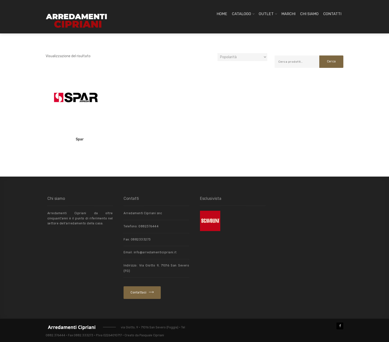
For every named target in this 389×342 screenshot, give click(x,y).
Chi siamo (309, 14)
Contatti (332, 14)
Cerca (331, 61)
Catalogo (241, 14)
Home (222, 14)
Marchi (288, 14)
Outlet (266, 14)
